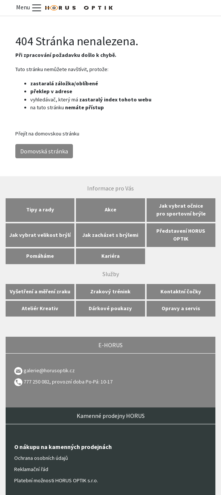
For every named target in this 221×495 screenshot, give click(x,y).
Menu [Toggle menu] (29, 7)
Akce (110, 209)
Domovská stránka (44, 151)
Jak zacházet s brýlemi (110, 235)
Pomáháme (40, 256)
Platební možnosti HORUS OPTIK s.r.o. (56, 480)
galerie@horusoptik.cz (49, 370)
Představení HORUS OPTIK (180, 234)
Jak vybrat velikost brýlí (40, 235)
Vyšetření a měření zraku (40, 291)
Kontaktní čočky (180, 291)
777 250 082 (31, 381)
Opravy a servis (181, 308)
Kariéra (110, 256)
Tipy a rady (40, 209)
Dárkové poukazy (110, 308)
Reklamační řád (31, 469)
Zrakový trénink (110, 291)
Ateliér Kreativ (40, 308)
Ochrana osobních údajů (41, 458)
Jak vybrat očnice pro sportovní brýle (181, 209)
